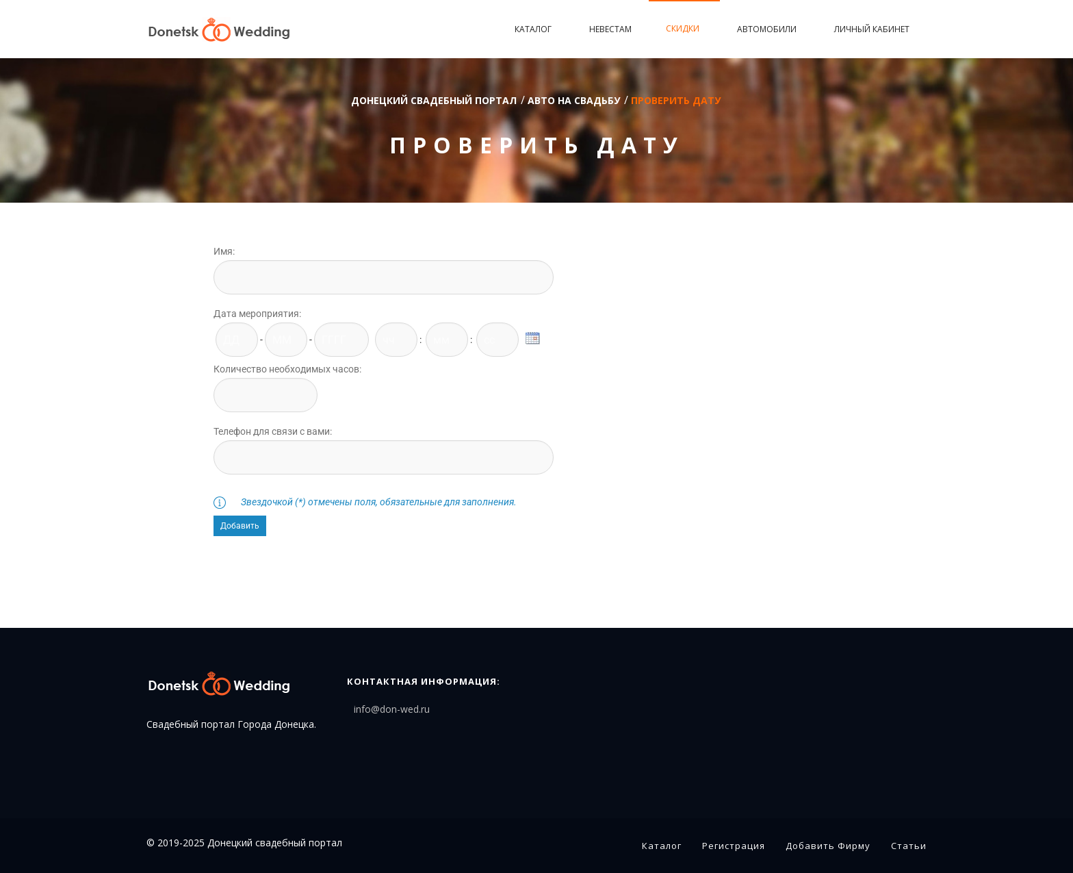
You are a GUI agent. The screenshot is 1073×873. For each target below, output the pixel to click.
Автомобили (768, 29)
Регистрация (733, 845)
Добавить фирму (828, 845)
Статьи (909, 845)
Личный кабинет (871, 29)
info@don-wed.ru (392, 709)
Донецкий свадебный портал (434, 100)
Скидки (684, 28)
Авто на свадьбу (574, 100)
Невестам (610, 29)
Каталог (535, 29)
